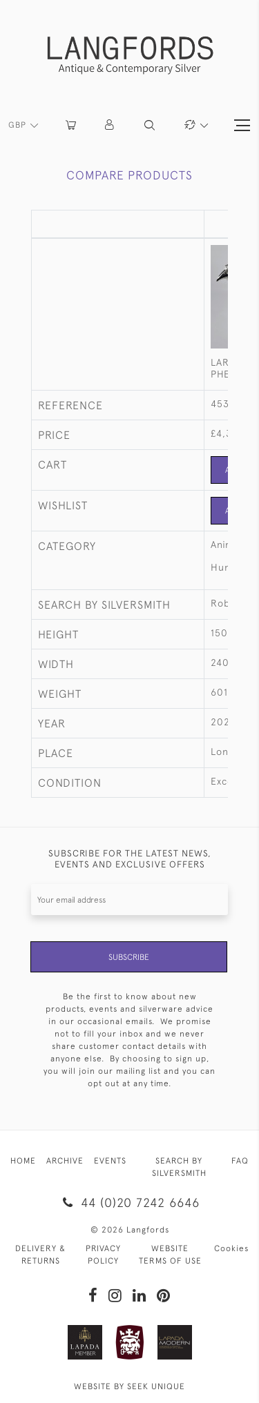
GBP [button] (18, 125)
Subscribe (128, 957)
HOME (23, 1161)
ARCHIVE (65, 1161)
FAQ (240, 1161)
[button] (110, 125)
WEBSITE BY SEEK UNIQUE (129, 1386)
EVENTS (110, 1161)
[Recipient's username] (129, 899)
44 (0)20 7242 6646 (129, 1202)
